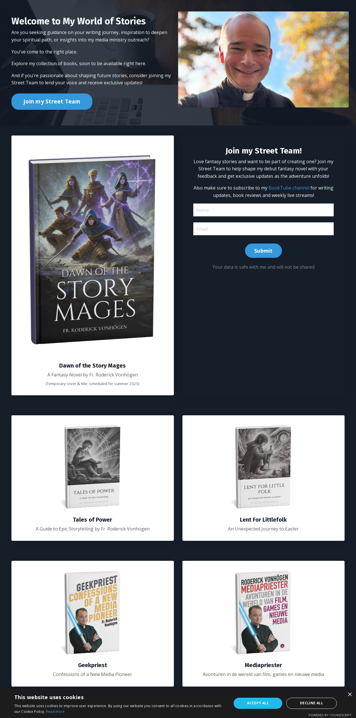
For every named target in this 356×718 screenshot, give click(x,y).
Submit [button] (263, 251)
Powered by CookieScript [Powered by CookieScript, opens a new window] (330, 715)
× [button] (349, 695)
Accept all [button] (258, 703)
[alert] (178, 703)
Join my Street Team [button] (51, 101)
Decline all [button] (311, 703)
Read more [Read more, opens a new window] (55, 711)
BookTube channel (297, 189)
